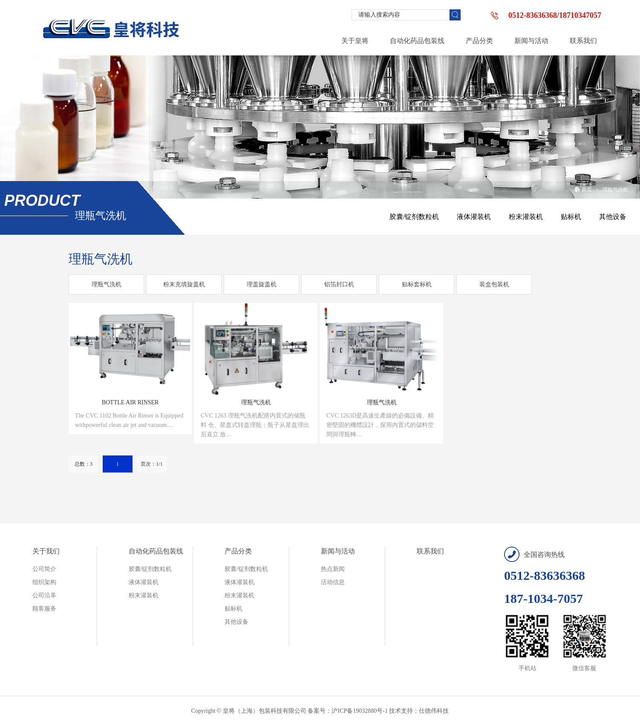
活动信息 (333, 582)
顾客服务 (44, 608)
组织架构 (44, 582)
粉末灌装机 (526, 216)
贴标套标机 (417, 284)
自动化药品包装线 (156, 551)
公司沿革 (44, 595)
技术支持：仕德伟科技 (419, 711)
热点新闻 (333, 569)
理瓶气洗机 (615, 190)
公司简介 (44, 569)
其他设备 (612, 216)
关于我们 (46, 551)
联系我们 (430, 551)
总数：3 (83, 464)
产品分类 (238, 551)
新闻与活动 (338, 551)
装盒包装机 (494, 284)
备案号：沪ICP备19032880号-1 (347, 711)
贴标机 (571, 216)
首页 (583, 190)
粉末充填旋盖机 (184, 284)
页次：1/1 (151, 464)
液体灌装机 (474, 216)
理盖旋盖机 (262, 284)
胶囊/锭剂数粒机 (414, 216)
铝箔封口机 (339, 284)
